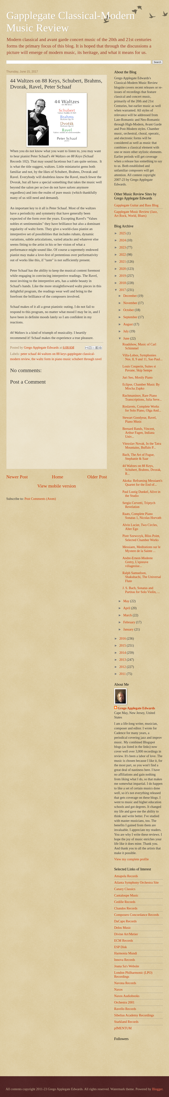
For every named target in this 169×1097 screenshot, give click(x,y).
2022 (123, 254)
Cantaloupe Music (126, 895)
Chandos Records (125, 908)
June (126, 338)
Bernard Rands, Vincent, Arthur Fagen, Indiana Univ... (138, 432)
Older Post (97, 476)
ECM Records (123, 940)
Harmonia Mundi (125, 953)
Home (57, 476)
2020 (123, 269)
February (129, 622)
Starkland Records (126, 1022)
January (128, 629)
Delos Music (122, 927)
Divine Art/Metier (126, 934)
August (128, 324)
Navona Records (125, 983)
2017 (123, 290)
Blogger (157, 1089)
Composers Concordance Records (136, 915)
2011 (123, 674)
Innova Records (124, 960)
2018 (123, 283)
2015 (123, 645)
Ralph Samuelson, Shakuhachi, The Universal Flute (141, 577)
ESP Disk (120, 947)
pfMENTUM (123, 1028)
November (130, 303)
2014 (123, 652)
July (126, 331)
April (127, 608)
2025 (123, 233)
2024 (123, 240)
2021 (123, 261)
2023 (123, 247)
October (129, 310)
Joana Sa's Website (126, 966)
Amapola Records (126, 876)
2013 (123, 659)
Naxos (118, 989)
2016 (123, 638)
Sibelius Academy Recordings (134, 1015)
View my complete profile (131, 859)
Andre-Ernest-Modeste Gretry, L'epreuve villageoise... (137, 562)
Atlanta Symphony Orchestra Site (136, 882)
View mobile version (56, 486)
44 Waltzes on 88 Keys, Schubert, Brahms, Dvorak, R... (141, 469)
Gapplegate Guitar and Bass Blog (136, 205)
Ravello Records (125, 1009)
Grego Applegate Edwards (136, 708)
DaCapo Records (125, 921)
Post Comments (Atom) (40, 499)
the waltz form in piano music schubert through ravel (66, 359)
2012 (123, 667)
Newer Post (17, 476)
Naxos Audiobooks (127, 996)
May (126, 601)
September (130, 317)
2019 (123, 276)
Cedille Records (124, 902)
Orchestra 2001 (124, 1002)
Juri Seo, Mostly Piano (137, 377)
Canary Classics (124, 889)
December (130, 296)
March (128, 615)
